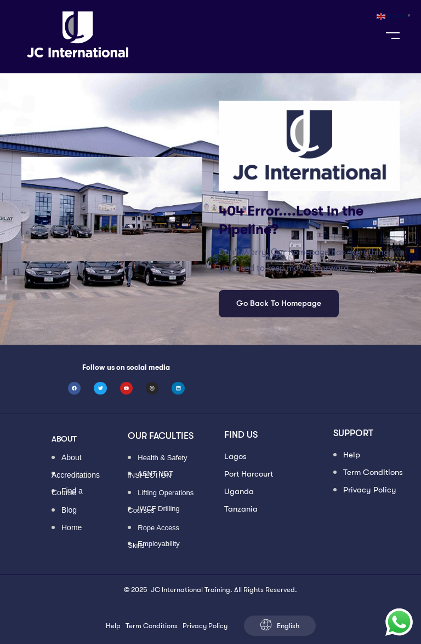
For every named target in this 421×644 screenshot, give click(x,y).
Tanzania (241, 509)
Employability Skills (154, 544)
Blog (69, 511)
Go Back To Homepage (278, 303)
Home (71, 528)
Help (351, 455)
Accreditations (76, 474)
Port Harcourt (248, 474)
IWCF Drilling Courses (154, 509)
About (71, 458)
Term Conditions (373, 472)
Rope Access (158, 528)
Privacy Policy (369, 490)
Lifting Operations (166, 493)
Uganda (239, 491)
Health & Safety (162, 458)
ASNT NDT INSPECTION (150, 474)
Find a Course (67, 492)
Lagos (235, 456)
